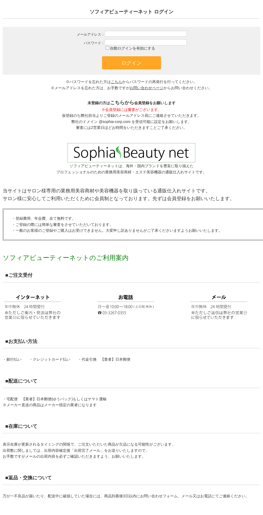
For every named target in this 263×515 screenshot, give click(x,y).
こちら (116, 82)
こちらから (122, 102)
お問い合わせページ (146, 88)
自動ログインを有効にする (132, 48)
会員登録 (176, 198)
